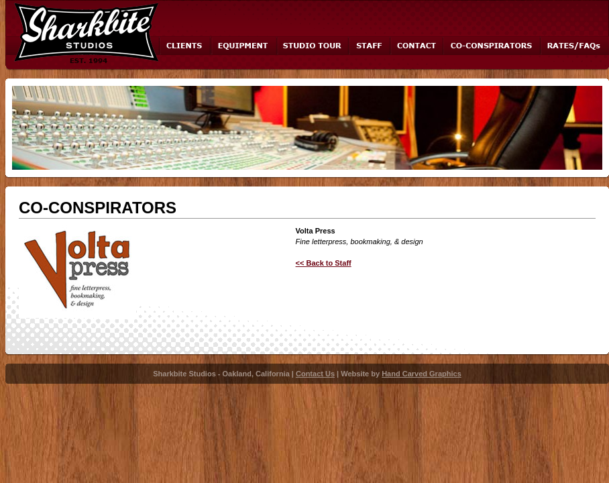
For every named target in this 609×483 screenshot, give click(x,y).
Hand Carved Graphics (421, 374)
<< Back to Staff (323, 263)
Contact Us (315, 374)
